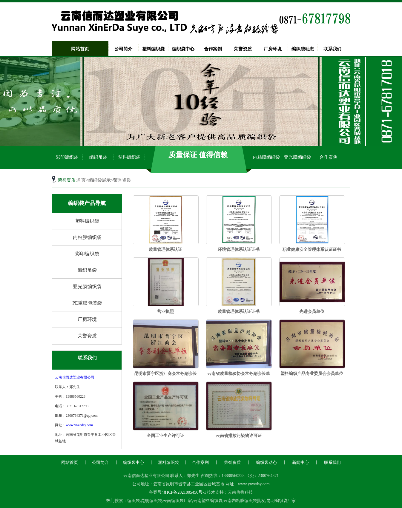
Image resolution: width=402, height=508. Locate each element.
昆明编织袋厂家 (281, 500)
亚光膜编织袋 (297, 157)
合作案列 (200, 462)
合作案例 (213, 49)
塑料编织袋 (153, 49)
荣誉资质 (243, 49)
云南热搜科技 (240, 492)
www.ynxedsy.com (79, 425)
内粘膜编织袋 (266, 157)
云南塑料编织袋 (208, 500)
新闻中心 (300, 462)
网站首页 (80, 49)
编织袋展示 (99, 180)
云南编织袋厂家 (177, 500)
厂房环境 (273, 49)
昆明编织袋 (151, 500)
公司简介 (123, 49)
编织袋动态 (302, 49)
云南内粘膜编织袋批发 (244, 500)
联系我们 (332, 49)
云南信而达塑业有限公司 (74, 377)
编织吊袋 (98, 157)
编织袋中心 (183, 49)
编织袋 (133, 500)
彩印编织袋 (67, 157)
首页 (81, 180)
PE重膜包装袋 (87, 302)
